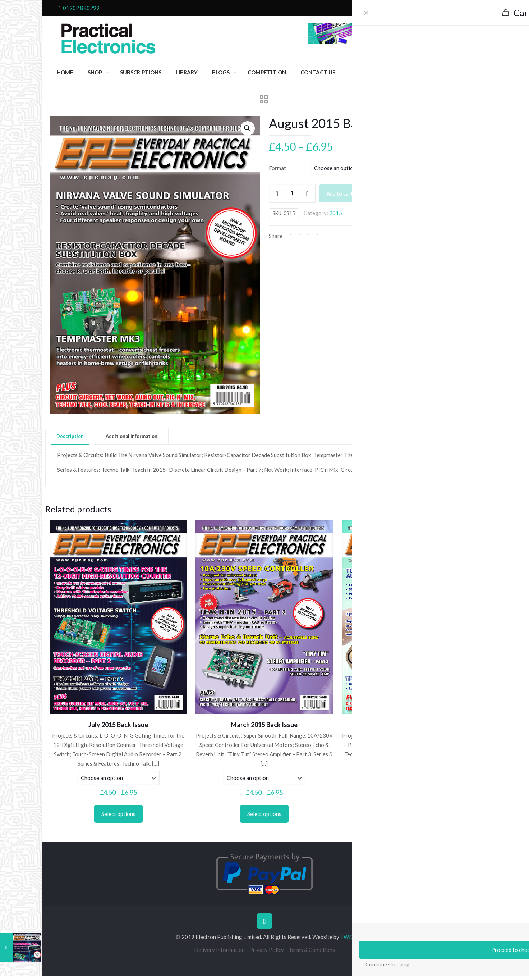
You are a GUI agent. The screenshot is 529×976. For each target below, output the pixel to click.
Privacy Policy (266, 950)
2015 (335, 213)
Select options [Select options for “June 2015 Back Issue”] (410, 814)
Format (277, 168)
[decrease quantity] (277, 193)
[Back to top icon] (264, 921)
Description (70, 436)
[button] (247, 128)
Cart (433, 8)
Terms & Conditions (312, 950)
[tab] (70, 436)
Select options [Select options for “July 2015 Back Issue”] (118, 814)
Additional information (131, 436)
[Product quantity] (292, 193)
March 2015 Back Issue (264, 725)
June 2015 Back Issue (410, 725)
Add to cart (339, 193)
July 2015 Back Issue (118, 725)
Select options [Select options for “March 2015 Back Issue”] (264, 814)
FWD (346, 937)
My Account (457, 8)
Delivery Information (219, 950)
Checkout (412, 8)
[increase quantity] (307, 193)
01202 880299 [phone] (81, 8)
